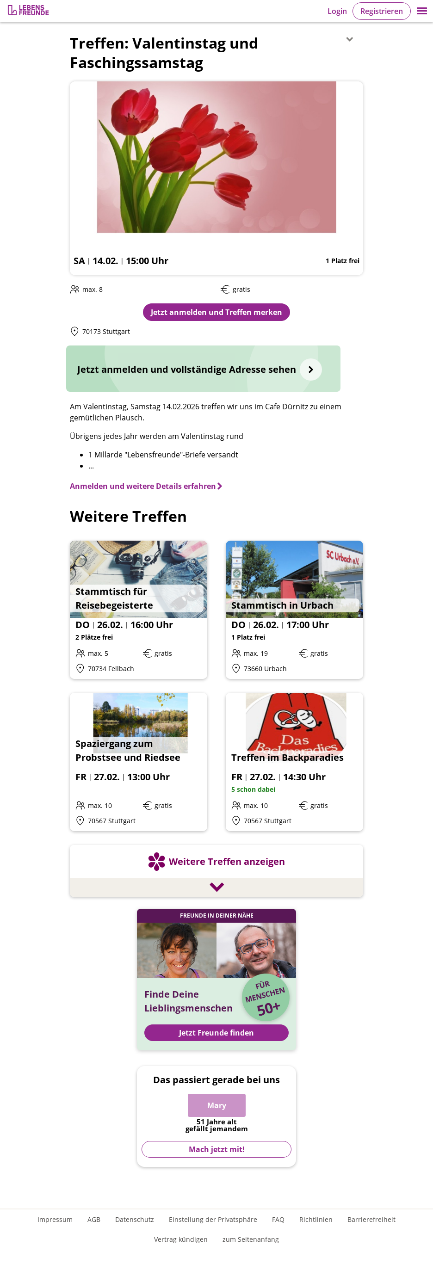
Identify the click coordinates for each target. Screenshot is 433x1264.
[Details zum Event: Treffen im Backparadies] (294, 762)
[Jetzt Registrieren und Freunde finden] (216, 979)
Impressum (55, 1219)
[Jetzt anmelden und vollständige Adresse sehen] (203, 368)
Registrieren (381, 11)
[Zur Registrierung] (29, 11)
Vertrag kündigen (181, 1239)
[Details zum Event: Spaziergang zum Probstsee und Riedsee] (138, 762)
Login (337, 11)
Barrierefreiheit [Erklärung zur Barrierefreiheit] (371, 1219)
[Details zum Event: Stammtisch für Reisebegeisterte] (138, 610)
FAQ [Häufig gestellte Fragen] (278, 1219)
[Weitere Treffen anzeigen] (216, 872)
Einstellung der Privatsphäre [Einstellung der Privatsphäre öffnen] (213, 1219)
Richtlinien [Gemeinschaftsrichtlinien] (316, 1219)
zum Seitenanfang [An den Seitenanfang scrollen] (251, 1239)
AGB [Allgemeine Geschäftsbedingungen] (93, 1219)
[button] (422, 11)
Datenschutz (134, 1219)
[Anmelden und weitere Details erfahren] (146, 486)
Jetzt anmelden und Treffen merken (216, 312)
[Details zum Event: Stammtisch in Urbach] (294, 610)
